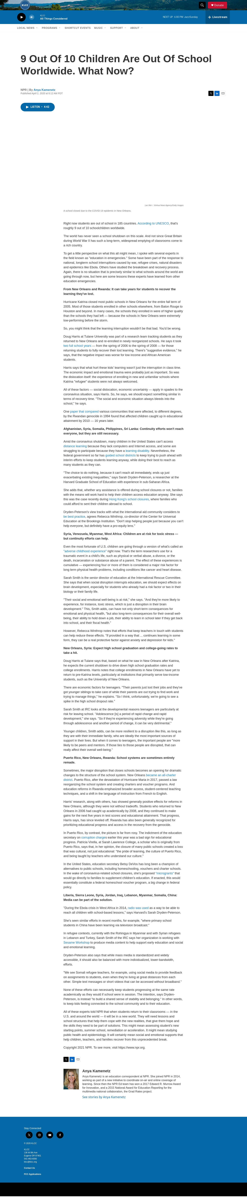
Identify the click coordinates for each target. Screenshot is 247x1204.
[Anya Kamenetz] (71, 1087)
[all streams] (217, 25)
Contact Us (29, 1176)
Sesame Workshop (76, 950)
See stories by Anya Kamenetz (104, 1105)
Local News (25, 35)
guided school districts (120, 463)
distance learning (75, 454)
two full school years (77, 353)
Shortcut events (78, 35)
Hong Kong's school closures (129, 507)
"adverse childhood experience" (85, 559)
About (134, 35)
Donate (221, 9)
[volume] (32, 25)
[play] (21, 25)
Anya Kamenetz (44, 97)
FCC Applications (32, 1182)
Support (116, 35)
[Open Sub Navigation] (37, 35)
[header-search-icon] (203, 9)
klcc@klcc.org (30, 1169)
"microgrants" (165, 881)
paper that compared (84, 419)
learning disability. (138, 458)
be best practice (74, 524)
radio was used (138, 915)
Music (98, 35)
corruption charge (93, 845)
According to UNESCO (153, 231)
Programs (49, 35)
